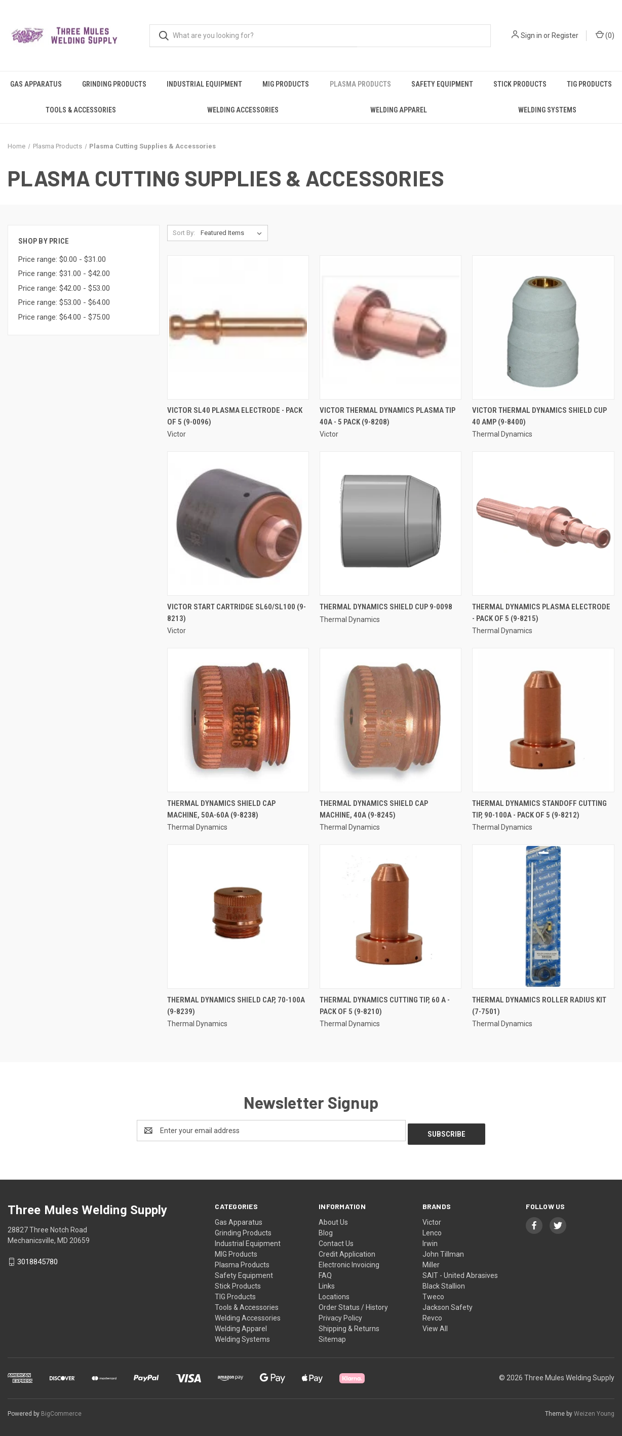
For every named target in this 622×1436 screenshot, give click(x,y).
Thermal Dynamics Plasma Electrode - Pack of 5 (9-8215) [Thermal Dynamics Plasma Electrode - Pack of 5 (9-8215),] (541, 612)
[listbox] (233, 233)
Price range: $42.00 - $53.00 (64, 288)
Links (327, 1282)
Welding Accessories (243, 110)
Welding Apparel (398, 110)
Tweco (433, 1293)
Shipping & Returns (349, 1325)
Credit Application (347, 1251)
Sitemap (332, 1336)
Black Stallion (443, 1282)
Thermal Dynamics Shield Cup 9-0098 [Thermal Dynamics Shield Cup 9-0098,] (386, 606)
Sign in (531, 35)
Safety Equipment (442, 84)
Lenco (432, 1229)
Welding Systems (547, 110)
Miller (431, 1261)
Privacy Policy (340, 1314)
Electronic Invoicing (349, 1261)
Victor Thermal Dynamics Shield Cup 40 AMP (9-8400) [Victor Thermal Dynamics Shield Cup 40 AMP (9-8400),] (539, 416)
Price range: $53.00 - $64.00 (64, 302)
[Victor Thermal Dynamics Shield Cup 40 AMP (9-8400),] (543, 327)
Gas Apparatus (36, 84)
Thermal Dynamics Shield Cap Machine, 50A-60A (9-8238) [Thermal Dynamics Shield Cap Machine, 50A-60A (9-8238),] (221, 809)
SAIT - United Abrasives (460, 1272)
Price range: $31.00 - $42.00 (64, 273)
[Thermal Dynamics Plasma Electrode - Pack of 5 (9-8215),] (543, 523)
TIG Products (589, 84)
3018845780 (37, 1258)
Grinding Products (114, 84)
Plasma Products (360, 84)
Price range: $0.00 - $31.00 (62, 259)
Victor (431, 1219)
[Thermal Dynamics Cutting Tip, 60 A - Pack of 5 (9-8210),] (390, 916)
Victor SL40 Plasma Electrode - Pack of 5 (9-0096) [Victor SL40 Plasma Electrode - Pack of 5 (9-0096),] (234, 416)
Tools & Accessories (81, 110)
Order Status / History (353, 1304)
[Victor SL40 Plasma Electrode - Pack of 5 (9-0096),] (238, 327)
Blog (326, 1229)
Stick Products (520, 84)
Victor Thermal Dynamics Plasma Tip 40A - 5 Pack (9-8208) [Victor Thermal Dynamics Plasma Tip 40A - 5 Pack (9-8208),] (387, 416)
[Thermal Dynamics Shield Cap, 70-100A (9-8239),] (238, 916)
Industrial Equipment (204, 84)
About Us (333, 1219)
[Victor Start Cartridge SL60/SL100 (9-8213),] (238, 523)
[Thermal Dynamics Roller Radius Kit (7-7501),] (543, 916)
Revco (432, 1314)
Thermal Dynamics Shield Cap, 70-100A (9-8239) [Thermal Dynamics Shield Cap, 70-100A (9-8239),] (236, 1005)
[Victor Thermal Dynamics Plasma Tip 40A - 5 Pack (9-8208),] (390, 327)
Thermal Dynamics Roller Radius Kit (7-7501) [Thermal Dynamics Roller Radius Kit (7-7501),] (539, 1005)
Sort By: (184, 233)
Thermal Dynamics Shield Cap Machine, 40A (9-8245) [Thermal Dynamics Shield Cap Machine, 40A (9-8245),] (374, 809)
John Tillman (443, 1251)
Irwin (430, 1240)
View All (435, 1325)
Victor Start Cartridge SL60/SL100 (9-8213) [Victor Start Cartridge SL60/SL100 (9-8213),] (236, 612)
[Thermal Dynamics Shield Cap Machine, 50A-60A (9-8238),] (238, 720)
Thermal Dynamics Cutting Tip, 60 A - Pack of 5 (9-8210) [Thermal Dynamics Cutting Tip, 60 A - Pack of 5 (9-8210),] (385, 1005)
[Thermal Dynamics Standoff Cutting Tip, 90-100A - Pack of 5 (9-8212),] (543, 720)
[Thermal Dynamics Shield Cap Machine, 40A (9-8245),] (390, 720)
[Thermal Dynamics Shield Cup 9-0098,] (390, 523)
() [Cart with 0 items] (605, 35)
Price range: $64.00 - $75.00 (64, 317)
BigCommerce (61, 1410)
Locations (334, 1293)
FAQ (325, 1272)
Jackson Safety (447, 1304)
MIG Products (285, 84)
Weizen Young (594, 1410)
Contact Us (336, 1240)
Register (565, 35)
